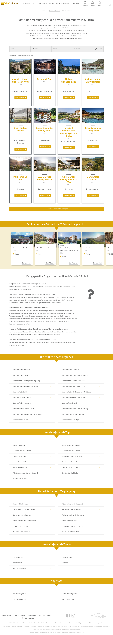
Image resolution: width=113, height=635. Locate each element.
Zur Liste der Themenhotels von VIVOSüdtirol (46, 334)
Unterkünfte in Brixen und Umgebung (81, 375)
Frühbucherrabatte (32, 599)
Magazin (92, 5)
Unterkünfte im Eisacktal (32, 375)
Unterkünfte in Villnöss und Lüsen (81, 380)
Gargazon (93, 91)
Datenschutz (45, 632)
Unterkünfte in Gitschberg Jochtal (81, 386)
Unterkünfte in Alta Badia (32, 369)
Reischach (24, 91)
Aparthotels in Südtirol (32, 462)
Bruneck (17, 91)
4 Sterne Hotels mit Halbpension (32, 509)
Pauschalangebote (32, 593)
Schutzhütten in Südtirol (81, 473)
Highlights (75, 3)
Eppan (89, 189)
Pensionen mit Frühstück (81, 532)
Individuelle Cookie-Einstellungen (59, 632)
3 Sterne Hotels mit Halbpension (81, 504)
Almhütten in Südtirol (32, 478)
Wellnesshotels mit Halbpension (81, 515)
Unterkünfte (41, 3)
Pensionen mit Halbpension (81, 509)
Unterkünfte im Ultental (32, 420)
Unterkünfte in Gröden (32, 392)
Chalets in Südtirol (32, 456)
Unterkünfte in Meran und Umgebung (81, 397)
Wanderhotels (32, 562)
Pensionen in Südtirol (81, 462)
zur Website (19, 98)
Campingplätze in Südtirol (81, 467)
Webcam (32, 615)
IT (111, 5)
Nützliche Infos (44, 615)
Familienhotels (32, 557)
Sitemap (31, 632)
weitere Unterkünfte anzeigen (57, 209)
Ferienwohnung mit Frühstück (81, 526)
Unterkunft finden (9, 615)
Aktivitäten (65, 3)
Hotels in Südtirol (32, 445)
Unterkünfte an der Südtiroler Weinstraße (32, 414)
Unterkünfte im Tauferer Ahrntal (81, 414)
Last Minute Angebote (81, 593)
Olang (40, 91)
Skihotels (81, 562)
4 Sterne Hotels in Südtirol (32, 450)
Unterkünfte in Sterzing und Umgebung (32, 380)
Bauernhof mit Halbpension (32, 515)
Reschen (48, 189)
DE (109, 5)
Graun (41, 189)
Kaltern (21, 189)
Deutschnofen (69, 91)
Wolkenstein (45, 140)
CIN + (20, 84)
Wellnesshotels (81, 557)
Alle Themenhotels (32, 568)
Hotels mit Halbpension (32, 504)
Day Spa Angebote (81, 599)
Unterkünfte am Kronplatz (32, 397)
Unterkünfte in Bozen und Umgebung (81, 408)
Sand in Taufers (20, 140)
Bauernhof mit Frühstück (32, 532)
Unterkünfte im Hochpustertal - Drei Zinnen (81, 392)
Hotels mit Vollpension (81, 520)
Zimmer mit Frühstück (32, 526)
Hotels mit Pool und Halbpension (32, 520)
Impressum (38, 632)
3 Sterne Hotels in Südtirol (81, 445)
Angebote (85, 5)
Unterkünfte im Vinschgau (81, 420)
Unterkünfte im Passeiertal (32, 403)
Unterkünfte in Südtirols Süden (32, 408)
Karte (100, 5)
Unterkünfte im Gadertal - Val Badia (32, 386)
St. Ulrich (69, 189)
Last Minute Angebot (18, 345)
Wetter (23, 615)
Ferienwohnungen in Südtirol (81, 456)
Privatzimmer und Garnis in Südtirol (32, 473)
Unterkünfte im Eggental (81, 369)
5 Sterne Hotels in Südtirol (81, 450)
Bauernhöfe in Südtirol (32, 467)
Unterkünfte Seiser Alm (81, 403)
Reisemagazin (28, 618)
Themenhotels (53, 3)
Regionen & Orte (28, 3)
